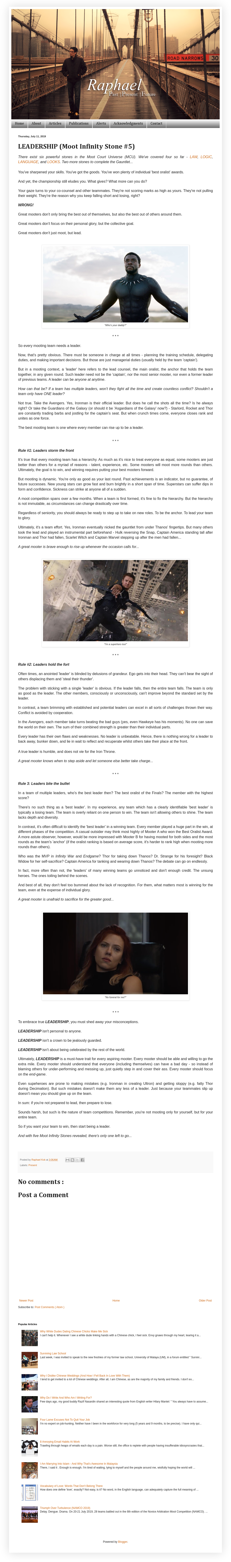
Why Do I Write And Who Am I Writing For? (66, 1397)
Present (33, 1165)
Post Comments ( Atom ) (49, 1307)
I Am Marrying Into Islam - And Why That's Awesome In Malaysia (79, 1463)
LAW (193, 157)
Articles (55, 123)
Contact (156, 123)
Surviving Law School (53, 1353)
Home (19, 123)
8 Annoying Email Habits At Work (60, 1441)
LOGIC (206, 157)
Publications (79, 123)
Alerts (101, 123)
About (36, 123)
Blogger (122, 1541)
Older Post (205, 1300)
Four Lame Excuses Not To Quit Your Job (65, 1419)
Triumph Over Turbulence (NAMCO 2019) (65, 1508)
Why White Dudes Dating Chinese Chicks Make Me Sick (74, 1331)
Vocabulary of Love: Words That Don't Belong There (71, 1486)
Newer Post (26, 1300)
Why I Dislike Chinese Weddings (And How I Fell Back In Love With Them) (85, 1375)
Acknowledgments (128, 123)
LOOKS (53, 162)
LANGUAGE (28, 162)
